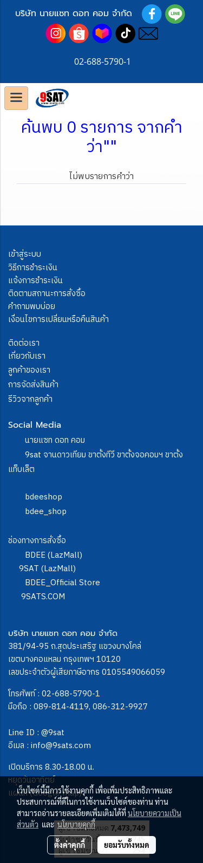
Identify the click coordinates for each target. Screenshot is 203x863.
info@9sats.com (61, 745)
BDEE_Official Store (62, 583)
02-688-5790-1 (71, 694)
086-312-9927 (120, 707)
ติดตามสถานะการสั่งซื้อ (47, 293)
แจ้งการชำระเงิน (35, 280)
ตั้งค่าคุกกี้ (69, 845)
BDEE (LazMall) (53, 555)
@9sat (52, 732)
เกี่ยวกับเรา (26, 356)
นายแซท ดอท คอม (55, 440)
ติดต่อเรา (24, 343)
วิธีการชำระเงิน (32, 268)
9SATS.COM (43, 597)
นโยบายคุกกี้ (76, 824)
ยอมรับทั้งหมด (126, 845)
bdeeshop (43, 497)
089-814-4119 (61, 707)
